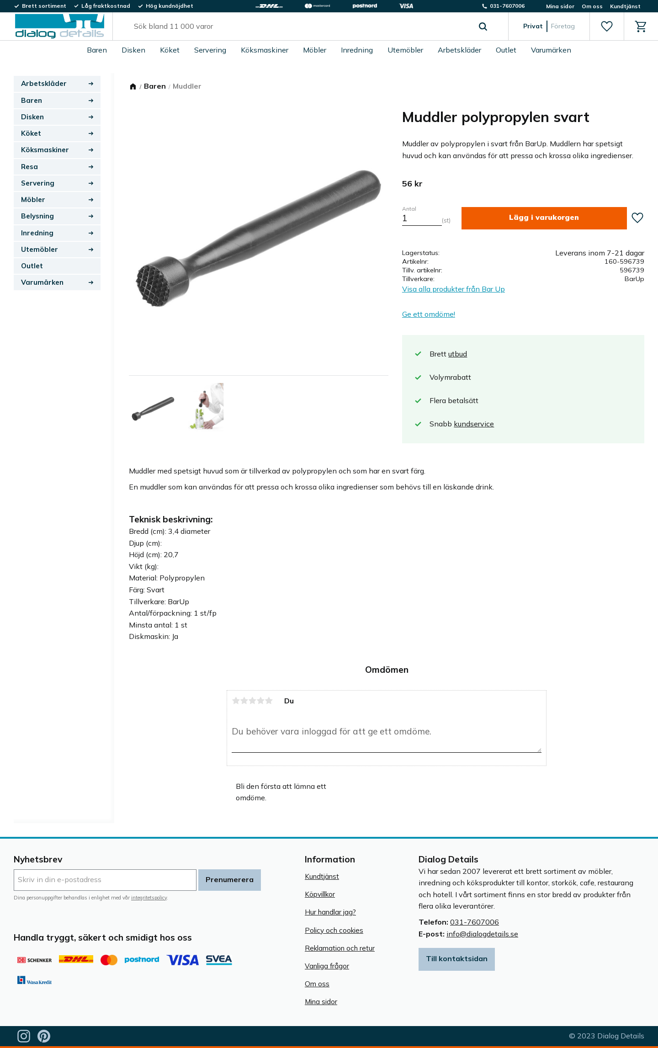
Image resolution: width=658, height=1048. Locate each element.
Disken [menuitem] (133, 49)
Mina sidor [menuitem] (560, 6)
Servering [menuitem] (210, 49)
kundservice (474, 423)
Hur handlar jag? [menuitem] (330, 912)
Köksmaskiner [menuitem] (264, 49)
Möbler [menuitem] (314, 49)
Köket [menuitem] (170, 49)
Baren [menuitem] (97, 49)
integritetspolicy (149, 897)
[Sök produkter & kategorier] (299, 26)
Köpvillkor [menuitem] (320, 894)
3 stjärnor (252, 701)
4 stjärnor (260, 701)
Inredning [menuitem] (357, 49)
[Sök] (483, 26)
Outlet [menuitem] (506, 49)
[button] (606, 26)
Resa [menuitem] (29, 166)
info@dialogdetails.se (482, 933)
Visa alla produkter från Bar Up (453, 288)
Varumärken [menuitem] (551, 49)
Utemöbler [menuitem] (405, 49)
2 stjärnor (244, 701)
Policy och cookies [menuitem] (334, 930)
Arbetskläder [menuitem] (459, 49)
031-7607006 (474, 921)
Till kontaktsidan (457, 958)
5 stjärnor (269, 701)
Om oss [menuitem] (592, 6)
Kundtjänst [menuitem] (625, 6)
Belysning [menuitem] (37, 216)
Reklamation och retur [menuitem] (340, 948)
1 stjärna (236, 701)
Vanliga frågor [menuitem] (327, 966)
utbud (457, 353)
